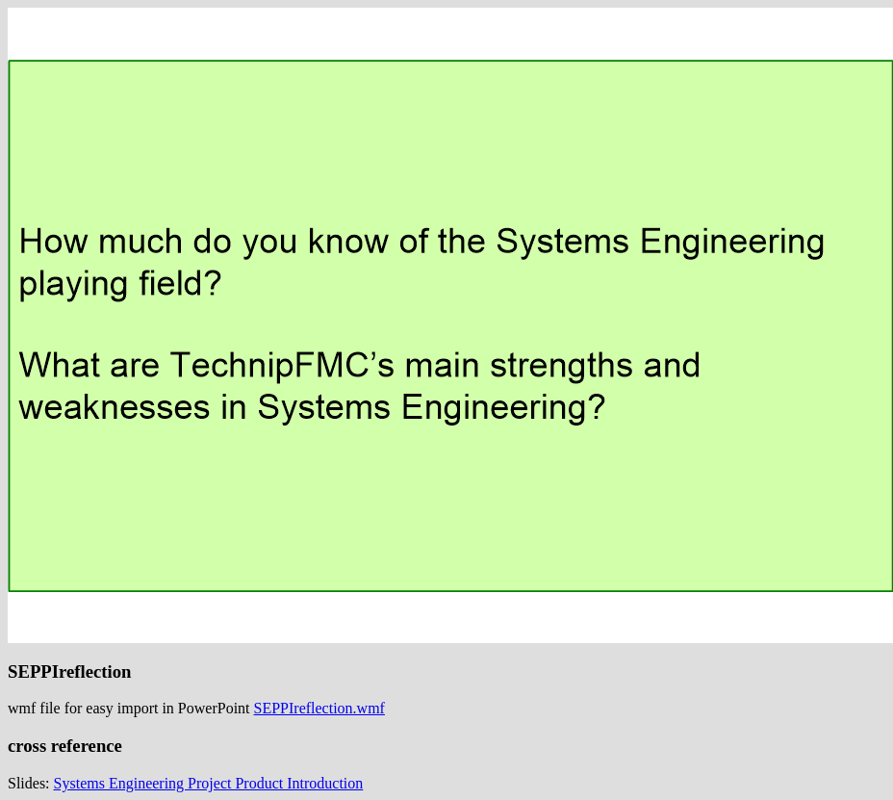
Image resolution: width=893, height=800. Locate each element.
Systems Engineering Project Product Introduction (209, 783)
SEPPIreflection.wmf (319, 708)
